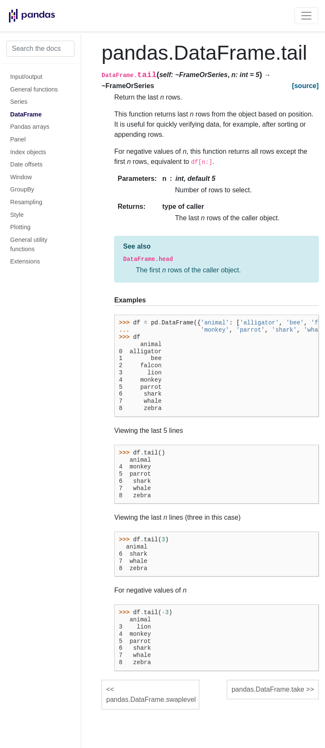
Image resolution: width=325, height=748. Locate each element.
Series (19, 101)
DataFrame (25, 114)
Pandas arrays (30, 126)
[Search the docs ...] (40, 49)
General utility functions (28, 244)
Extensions (25, 261)
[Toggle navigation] (306, 15)
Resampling (26, 202)
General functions (34, 89)
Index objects (28, 152)
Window (21, 177)
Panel (18, 139)
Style (17, 214)
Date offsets (26, 164)
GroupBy (22, 189)
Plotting (20, 227)
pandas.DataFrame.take (267, 689)
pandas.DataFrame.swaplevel (151, 699)
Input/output (26, 76)
